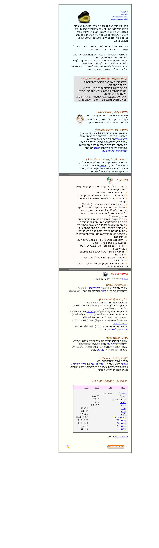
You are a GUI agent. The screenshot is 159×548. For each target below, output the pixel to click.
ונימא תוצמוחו (79, 364)
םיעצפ (89, 311)
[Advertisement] (30, 23)
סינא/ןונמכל (121, 139)
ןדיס (123, 408)
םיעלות (104, 291)
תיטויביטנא (94, 288)
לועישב (100, 349)
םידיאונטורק (119, 417)
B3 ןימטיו (121, 426)
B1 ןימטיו (121, 420)
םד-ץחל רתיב (120, 323)
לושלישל (112, 329)
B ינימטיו (100, 364)
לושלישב (111, 344)
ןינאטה (103, 165)
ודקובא (117, 436)
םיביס (123, 402)
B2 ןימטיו (121, 423)
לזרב (123, 414)
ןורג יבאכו (122, 329)
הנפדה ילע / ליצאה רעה (114, 151)
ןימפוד (124, 279)
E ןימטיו (91, 364)
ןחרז (123, 411)
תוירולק (122, 393)
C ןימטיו (122, 429)
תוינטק (97, 148)
